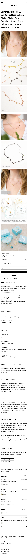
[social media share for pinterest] (7, 278)
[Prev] (1, 526)
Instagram (9, 543)
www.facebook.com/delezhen (7, 458)
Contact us (8, 538)
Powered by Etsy (5, 553)
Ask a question (13, 278)
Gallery (15, 536)
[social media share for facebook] (1, 278)
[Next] (26, 526)
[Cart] (26, 2)
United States (9, 256)
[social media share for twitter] (4, 278)
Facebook (3, 543)
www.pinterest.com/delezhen (7, 460)
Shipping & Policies (10, 282)
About (6, 536)
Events (10, 536)
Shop (2, 536)
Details (3, 282)
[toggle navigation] (2, 2)
